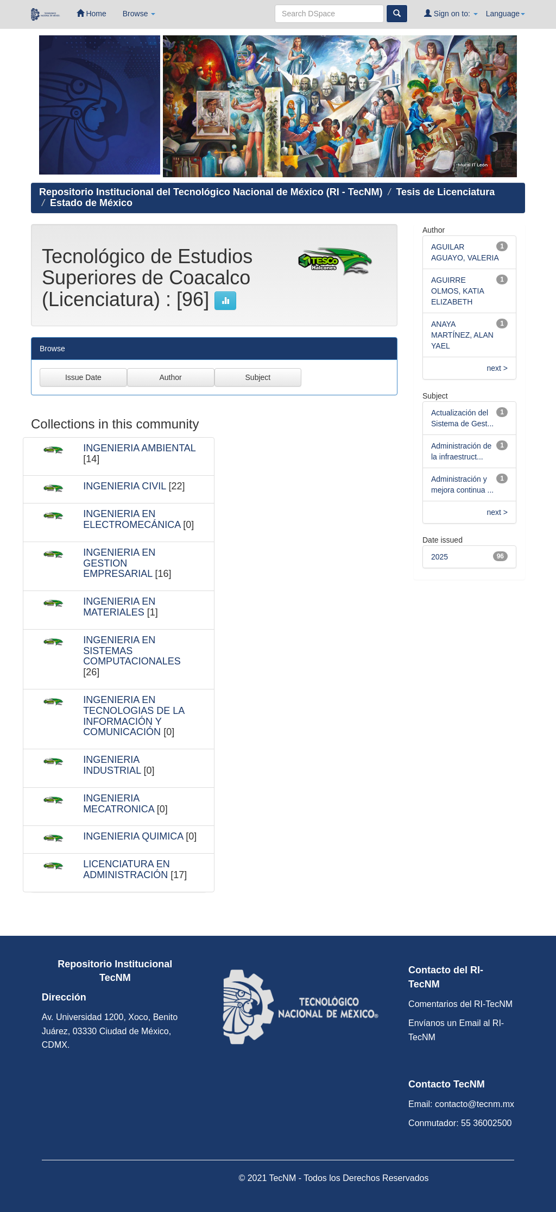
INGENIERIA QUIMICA (133, 836)
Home (91, 13)
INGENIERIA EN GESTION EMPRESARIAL (119, 563)
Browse (139, 13)
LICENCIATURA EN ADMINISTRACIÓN (126, 869)
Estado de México (91, 202)
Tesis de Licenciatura (445, 192)
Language (505, 13)
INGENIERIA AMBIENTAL (139, 448)
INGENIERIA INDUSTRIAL (112, 765)
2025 (439, 556)
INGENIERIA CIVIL (124, 486)
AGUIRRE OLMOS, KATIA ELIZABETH (457, 291)
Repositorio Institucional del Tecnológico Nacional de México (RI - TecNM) (210, 192)
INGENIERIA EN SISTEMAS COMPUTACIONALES (132, 651)
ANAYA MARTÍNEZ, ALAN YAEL (462, 335)
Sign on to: (451, 13)
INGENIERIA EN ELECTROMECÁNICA (131, 519)
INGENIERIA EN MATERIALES (119, 607)
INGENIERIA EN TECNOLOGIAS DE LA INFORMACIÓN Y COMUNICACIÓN (133, 715)
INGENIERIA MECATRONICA (118, 804)
